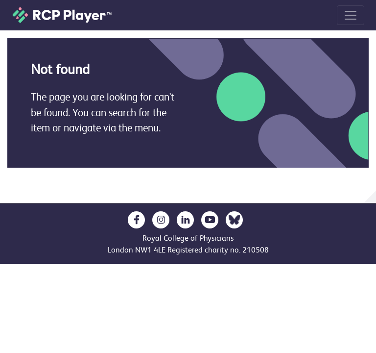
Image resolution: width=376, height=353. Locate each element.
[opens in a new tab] (136, 219)
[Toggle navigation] (350, 15)
